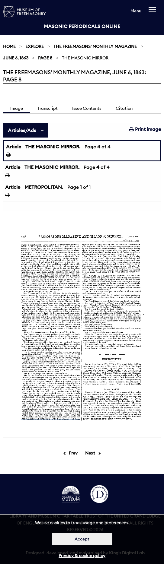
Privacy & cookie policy (82, 555)
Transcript (47, 108)
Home (9, 46)
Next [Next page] (94, 453)
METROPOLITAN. (43, 187)
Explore (34, 46)
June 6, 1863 (15, 58)
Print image (145, 129)
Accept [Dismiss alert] (82, 539)
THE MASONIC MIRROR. (52, 147)
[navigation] (154, 12)
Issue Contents (86, 108)
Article (13, 147)
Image (16, 108)
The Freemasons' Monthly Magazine (95, 46)
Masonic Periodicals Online (82, 26)
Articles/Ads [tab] (22, 130)
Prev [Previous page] (74, 453)
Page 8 (45, 58)
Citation (124, 108)
